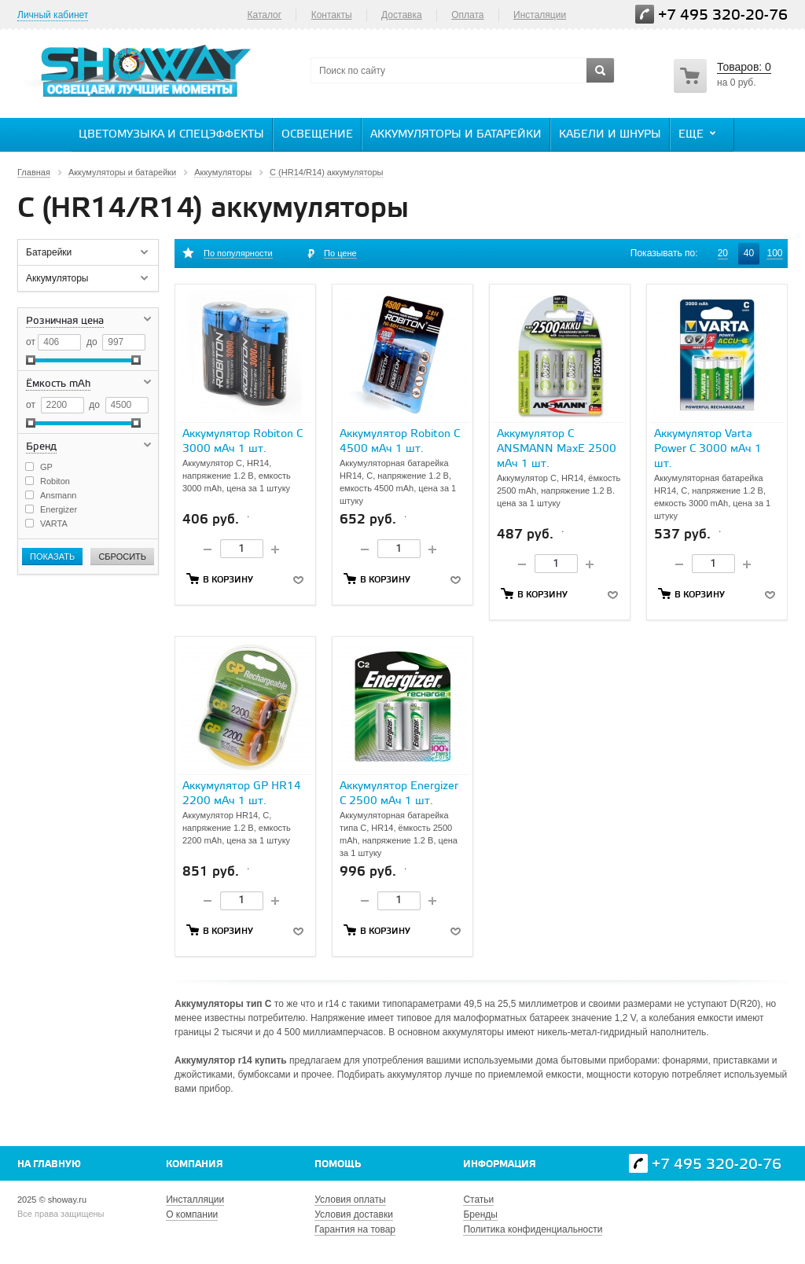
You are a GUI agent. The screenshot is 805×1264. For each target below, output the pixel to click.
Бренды (480, 1214)
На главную (49, 1164)
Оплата (467, 14)
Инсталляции (195, 1199)
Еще (698, 133)
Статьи (478, 1199)
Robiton (55, 481)
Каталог (264, 14)
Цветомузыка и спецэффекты (171, 134)
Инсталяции (539, 14)
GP (46, 467)
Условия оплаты (349, 1199)
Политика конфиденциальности (532, 1229)
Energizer (58, 509)
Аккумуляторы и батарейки (456, 134)
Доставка (401, 14)
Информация (499, 1164)
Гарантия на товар (354, 1229)
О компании (192, 1214)
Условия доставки (353, 1214)
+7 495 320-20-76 (723, 15)
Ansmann (58, 495)
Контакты (331, 14)
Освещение (317, 134)
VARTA (54, 523)
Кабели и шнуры (610, 134)
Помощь (337, 1164)
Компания (194, 1164)
